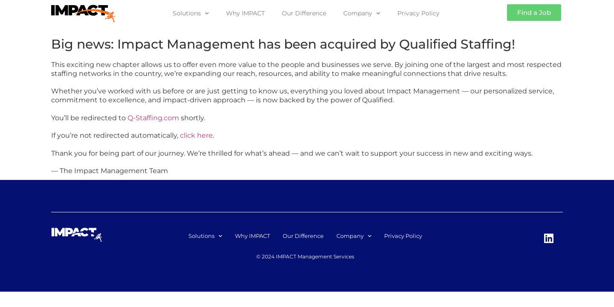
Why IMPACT (245, 13)
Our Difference (304, 13)
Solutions (191, 13)
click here (196, 135)
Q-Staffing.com (153, 118)
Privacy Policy (418, 13)
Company (361, 13)
